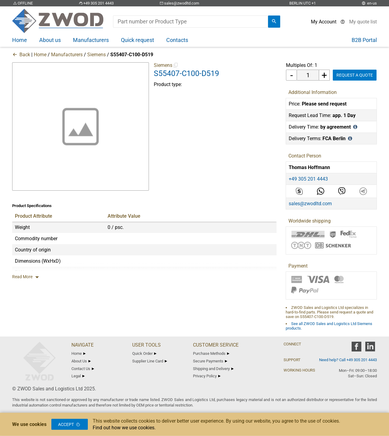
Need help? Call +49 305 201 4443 (348, 360)
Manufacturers (67, 54)
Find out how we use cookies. (124, 428)
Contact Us (82, 368)
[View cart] (363, 22)
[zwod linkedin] (370, 348)
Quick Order (144, 353)
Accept (69, 424)
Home (40, 54)
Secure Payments (210, 361)
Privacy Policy (207, 376)
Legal (78, 376)
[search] (274, 22)
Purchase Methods (211, 353)
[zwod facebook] (356, 348)
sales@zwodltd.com (179, 3)
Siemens (96, 54)
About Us (81, 361)
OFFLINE (22, 3)
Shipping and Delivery (213, 368)
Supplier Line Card (149, 361)
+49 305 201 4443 (96, 3)
